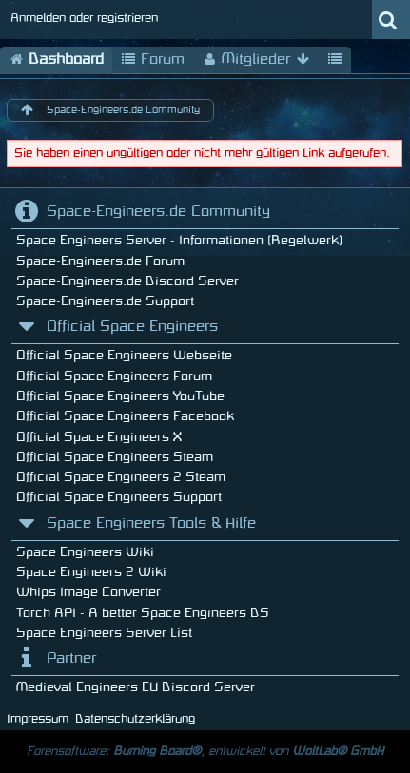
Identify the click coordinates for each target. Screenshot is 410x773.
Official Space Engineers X (99, 437)
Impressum (37, 719)
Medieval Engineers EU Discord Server (135, 687)
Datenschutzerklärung (135, 719)
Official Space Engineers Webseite (124, 355)
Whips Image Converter (88, 592)
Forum (153, 60)
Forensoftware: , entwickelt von (205, 751)
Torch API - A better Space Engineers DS (142, 613)
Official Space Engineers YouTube (120, 396)
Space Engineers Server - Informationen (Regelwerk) (179, 240)
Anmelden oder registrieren (84, 18)
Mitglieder (256, 60)
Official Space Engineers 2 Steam (120, 477)
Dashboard (56, 60)
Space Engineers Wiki (85, 552)
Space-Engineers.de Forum (100, 261)
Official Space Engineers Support (119, 497)
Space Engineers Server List (104, 633)
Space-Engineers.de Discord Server (127, 281)
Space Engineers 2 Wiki (91, 572)
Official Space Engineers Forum (114, 376)
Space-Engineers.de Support (105, 301)
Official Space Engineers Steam (114, 457)
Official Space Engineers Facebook (125, 416)
